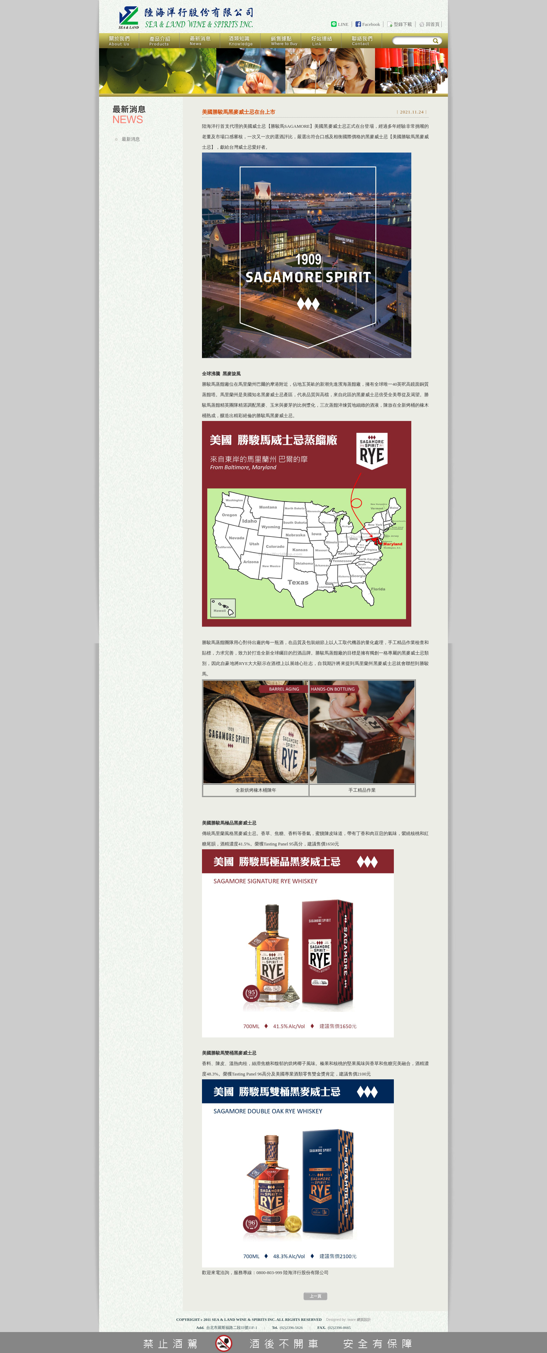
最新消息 (200, 40)
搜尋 (435, 41)
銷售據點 (281, 40)
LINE (343, 24)
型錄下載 (403, 24)
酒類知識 (240, 40)
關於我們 (119, 40)
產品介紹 (160, 40)
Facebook (371, 24)
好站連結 (321, 40)
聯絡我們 (362, 40)
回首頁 (187, 17)
